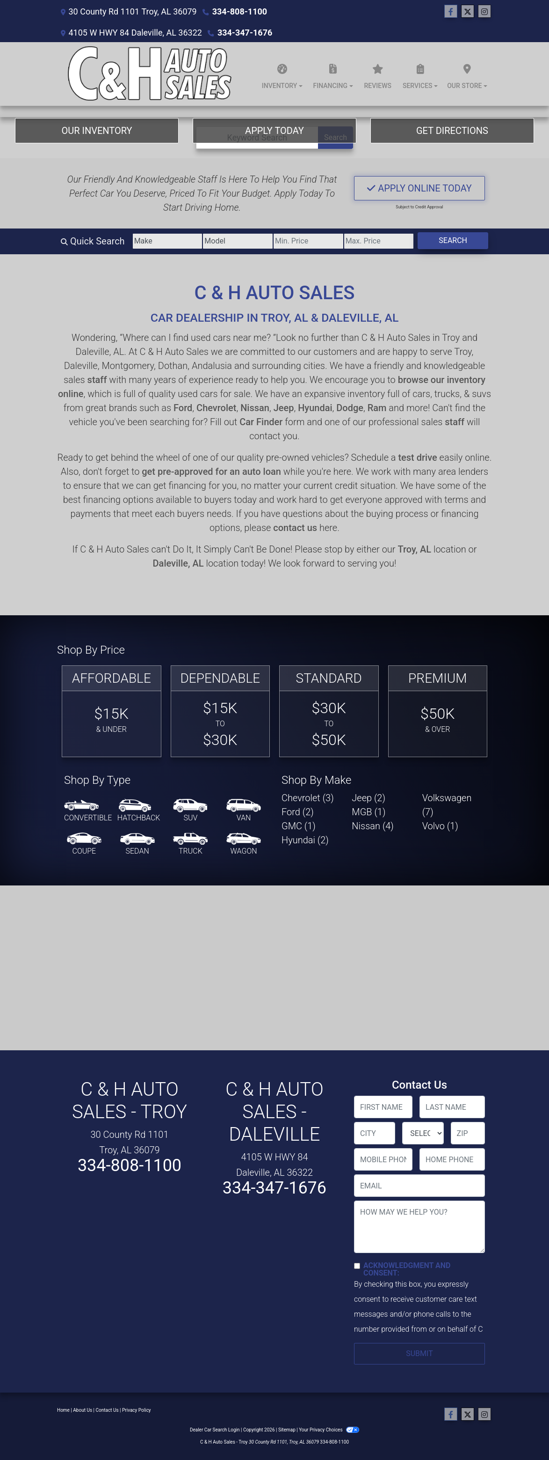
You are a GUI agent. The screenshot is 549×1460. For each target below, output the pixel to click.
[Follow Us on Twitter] (467, 12)
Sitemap (287, 1429)
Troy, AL (414, 549)
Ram (377, 407)
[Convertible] (88, 811)
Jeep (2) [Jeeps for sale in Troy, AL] (368, 798)
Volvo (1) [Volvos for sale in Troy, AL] (440, 826)
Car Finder (260, 422)
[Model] (237, 241)
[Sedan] (137, 844)
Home (63, 1410)
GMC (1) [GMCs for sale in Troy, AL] (299, 826)
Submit (419, 1353)
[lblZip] (468, 1133)
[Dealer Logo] (148, 74)
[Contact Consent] (357, 1266)
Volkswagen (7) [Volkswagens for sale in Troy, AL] (447, 805)
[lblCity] (374, 1133)
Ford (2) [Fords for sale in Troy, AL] (298, 812)
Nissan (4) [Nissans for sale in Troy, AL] (373, 826)
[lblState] (422, 1133)
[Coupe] (84, 844)
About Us (82, 1410)
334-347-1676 (244, 32)
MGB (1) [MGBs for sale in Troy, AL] (368, 812)
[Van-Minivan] (243, 811)
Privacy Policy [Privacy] (136, 1410)
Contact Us (107, 1410)
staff (97, 379)
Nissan (254, 407)
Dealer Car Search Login (215, 1429)
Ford (182, 407)
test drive (417, 457)
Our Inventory (96, 130)
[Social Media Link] (484, 12)
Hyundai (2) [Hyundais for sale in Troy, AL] (305, 840)
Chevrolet (216, 407)
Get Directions (452, 130)
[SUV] (190, 811)
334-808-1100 (239, 11)
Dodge (349, 407)
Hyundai (315, 407)
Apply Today (274, 130)
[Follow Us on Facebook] (450, 12)
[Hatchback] (138, 811)
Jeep (284, 407)
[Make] (167, 241)
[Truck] (190, 844)
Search (453, 240)
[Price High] (379, 241)
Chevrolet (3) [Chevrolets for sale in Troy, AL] (308, 798)
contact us (295, 527)
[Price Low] (308, 241)
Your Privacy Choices (329, 1429)
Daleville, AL (178, 563)
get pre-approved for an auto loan (211, 471)
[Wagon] (243, 844)
